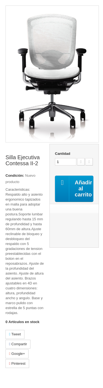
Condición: (14, 175)
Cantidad (62, 154)
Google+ (17, 354)
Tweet (15, 334)
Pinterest (17, 363)
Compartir (18, 344)
